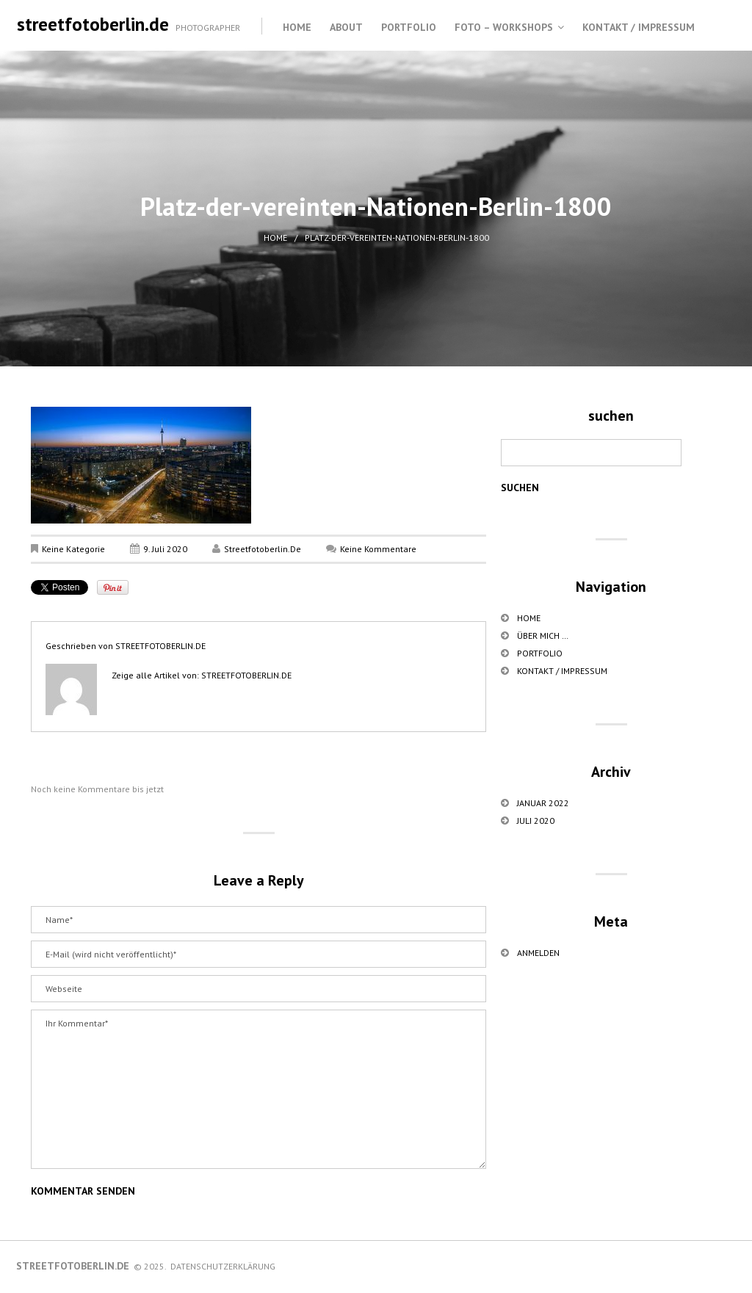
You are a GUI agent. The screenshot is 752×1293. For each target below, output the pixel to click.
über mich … (542, 635)
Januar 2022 (543, 802)
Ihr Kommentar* (258, 1089)
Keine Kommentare (378, 548)
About (346, 27)
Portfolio (408, 27)
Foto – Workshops (504, 27)
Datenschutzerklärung (222, 1266)
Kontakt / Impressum (638, 27)
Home (297, 27)
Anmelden (538, 952)
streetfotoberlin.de (93, 24)
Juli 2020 (535, 820)
